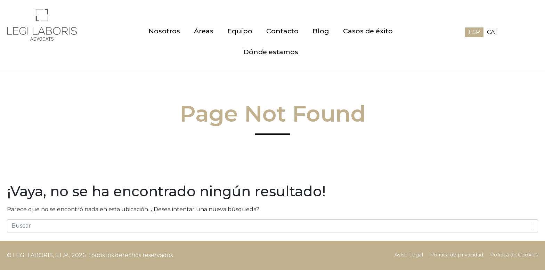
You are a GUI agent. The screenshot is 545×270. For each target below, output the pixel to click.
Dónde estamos (270, 52)
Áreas (203, 31)
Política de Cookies (514, 255)
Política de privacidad (456, 255)
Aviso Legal (408, 255)
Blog (320, 31)
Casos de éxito (368, 31)
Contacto (282, 31)
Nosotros (164, 31)
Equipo (239, 31)
